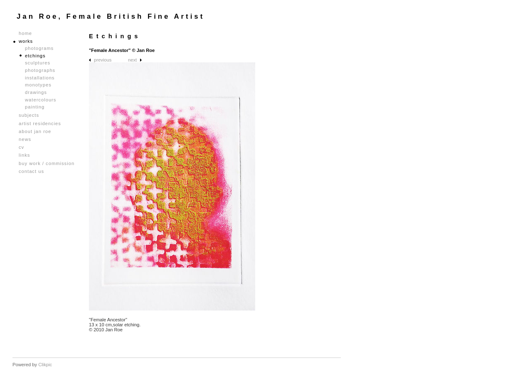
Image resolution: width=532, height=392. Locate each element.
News (25, 139)
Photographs (40, 70)
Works (26, 41)
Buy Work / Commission (46, 163)
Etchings (35, 55)
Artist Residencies (40, 123)
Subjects (29, 115)
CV (21, 147)
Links (24, 155)
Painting (34, 106)
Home (25, 33)
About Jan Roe (35, 131)
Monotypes (38, 84)
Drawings (36, 92)
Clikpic (45, 364)
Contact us (31, 171)
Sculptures (37, 62)
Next (132, 59)
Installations (39, 77)
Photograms (39, 48)
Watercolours (40, 99)
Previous (102, 59)
